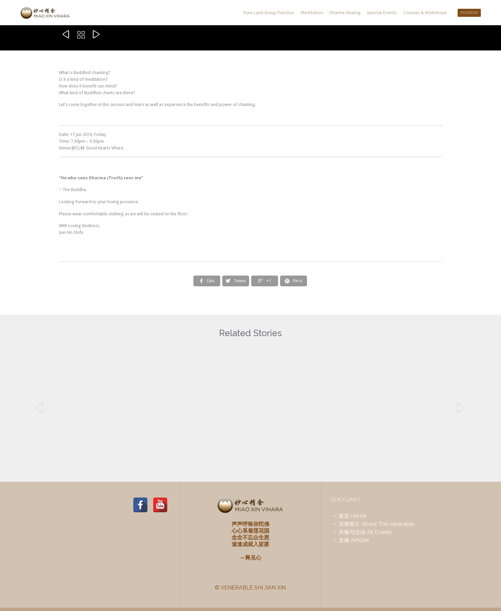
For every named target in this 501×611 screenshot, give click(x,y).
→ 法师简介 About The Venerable (373, 524)
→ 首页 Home (349, 516)
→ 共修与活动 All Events (362, 532)
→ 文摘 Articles (350, 540)
